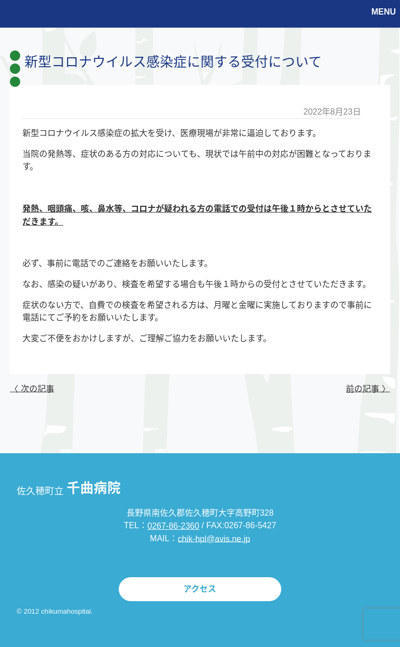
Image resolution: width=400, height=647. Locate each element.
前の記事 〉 (368, 388)
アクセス (199, 588)
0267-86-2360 (173, 525)
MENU (383, 11)
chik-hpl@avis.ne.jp (214, 538)
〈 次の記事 (32, 388)
